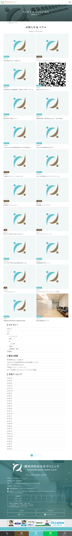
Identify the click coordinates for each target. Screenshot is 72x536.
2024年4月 (9, 398)
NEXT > (40, 455)
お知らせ (9, 328)
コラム (8, 331)
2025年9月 (9, 380)
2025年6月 (9, 383)
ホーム (5, 22)
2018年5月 (9, 446)
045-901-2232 (38, 475)
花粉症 (11, 346)
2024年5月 (9, 395)
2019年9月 (9, 426)
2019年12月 (10, 423)
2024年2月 (9, 403)
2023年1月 (9, 411)
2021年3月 (9, 418)
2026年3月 (9, 378)
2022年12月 (10, 413)
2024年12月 (10, 390)
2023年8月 (9, 408)
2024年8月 (9, 393)
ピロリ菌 (12, 343)
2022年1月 (9, 416)
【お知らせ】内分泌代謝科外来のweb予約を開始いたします (22, 362)
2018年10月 (10, 436)
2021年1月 (9, 421)
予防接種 (9, 351)
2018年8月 (9, 441)
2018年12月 (10, 433)
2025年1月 (9, 388)
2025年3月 (9, 385)
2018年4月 (9, 448)
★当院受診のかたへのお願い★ (15, 359)
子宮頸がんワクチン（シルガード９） (17, 367)
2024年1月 (9, 406)
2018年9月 (9, 438)
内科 (8, 333)
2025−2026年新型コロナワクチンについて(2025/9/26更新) (22, 369)
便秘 (10, 338)
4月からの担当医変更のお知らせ (15, 364)
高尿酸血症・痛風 (13, 348)
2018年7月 (9, 443)
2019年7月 (9, 428)
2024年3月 (9, 401)
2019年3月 (9, 431)
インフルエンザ (13, 336)
